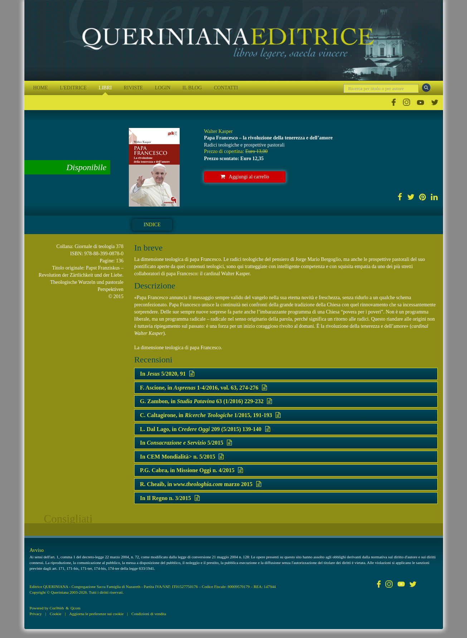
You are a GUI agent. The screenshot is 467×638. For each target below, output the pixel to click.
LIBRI (105, 87)
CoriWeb (56, 608)
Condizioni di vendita (148, 614)
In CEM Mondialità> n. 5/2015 (182, 457)
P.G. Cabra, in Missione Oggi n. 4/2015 (191, 470)
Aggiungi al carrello (244, 176)
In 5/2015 (186, 443)
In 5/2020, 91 (167, 374)
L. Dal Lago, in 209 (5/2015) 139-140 (205, 429)
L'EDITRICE (73, 87)
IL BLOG (192, 87)
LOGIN (163, 87)
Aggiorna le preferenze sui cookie (96, 614)
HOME (40, 87)
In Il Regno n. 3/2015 (170, 498)
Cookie (55, 614)
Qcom (75, 608)
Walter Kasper (218, 131)
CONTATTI (226, 87)
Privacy (36, 614)
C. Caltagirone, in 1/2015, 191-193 (210, 415)
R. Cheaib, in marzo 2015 (200, 484)
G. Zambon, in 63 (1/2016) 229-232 (206, 401)
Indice (151, 224)
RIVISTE (133, 87)
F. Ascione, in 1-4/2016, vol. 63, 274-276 (203, 388)
